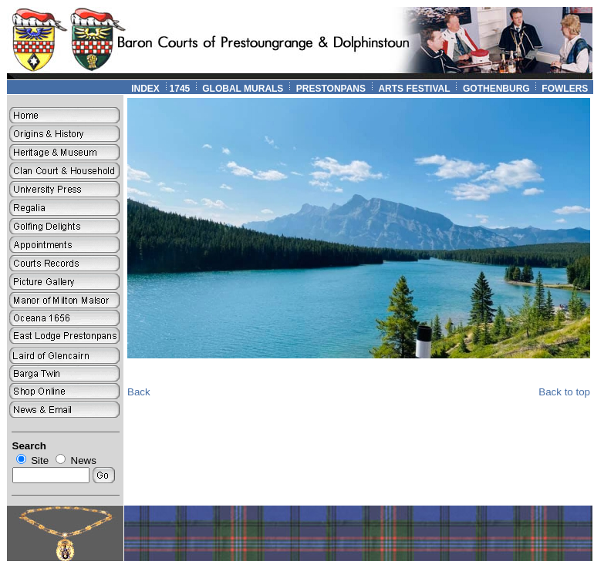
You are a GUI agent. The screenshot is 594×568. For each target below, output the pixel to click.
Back (138, 392)
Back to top (564, 392)
